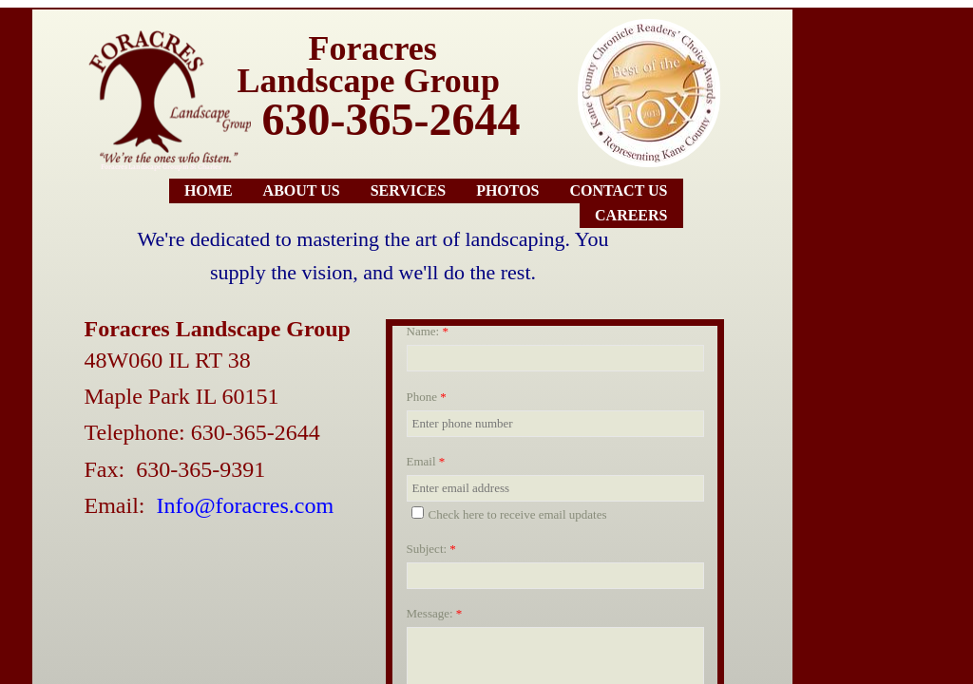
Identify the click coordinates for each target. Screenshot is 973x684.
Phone (427, 396)
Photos (507, 190)
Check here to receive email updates (509, 514)
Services (408, 190)
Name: (427, 331)
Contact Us (619, 190)
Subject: (431, 548)
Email (426, 461)
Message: (435, 613)
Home (208, 190)
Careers (631, 215)
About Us (301, 190)
